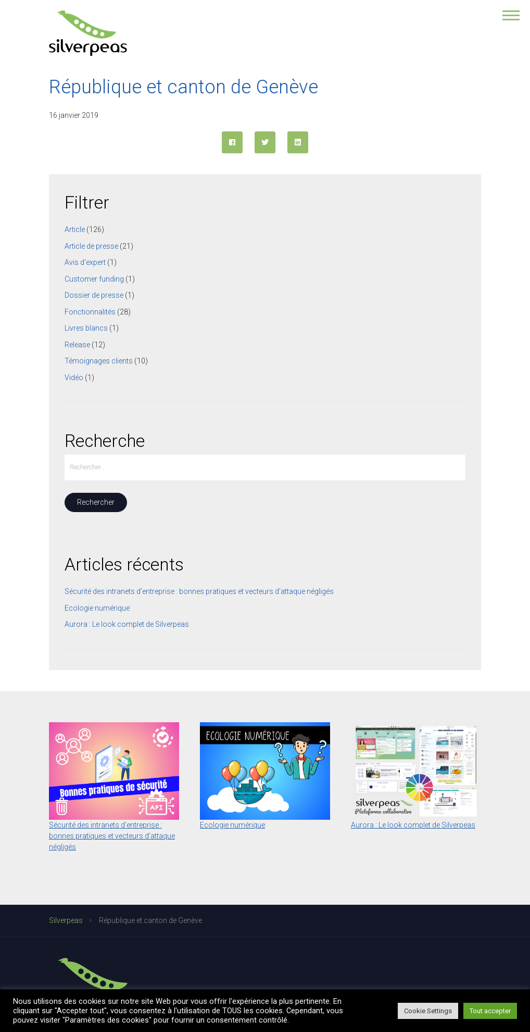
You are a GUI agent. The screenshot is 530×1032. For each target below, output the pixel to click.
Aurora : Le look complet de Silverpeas (127, 624)
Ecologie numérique (97, 608)
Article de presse (91, 246)
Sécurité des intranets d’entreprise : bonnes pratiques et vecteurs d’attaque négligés (199, 591)
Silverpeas (66, 920)
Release (77, 345)
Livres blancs (86, 328)
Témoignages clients (99, 361)
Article (75, 229)
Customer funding (94, 279)
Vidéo (74, 377)
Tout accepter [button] (490, 1011)
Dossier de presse (94, 295)
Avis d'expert (85, 262)
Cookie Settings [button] (428, 1011)
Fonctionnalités (90, 312)
